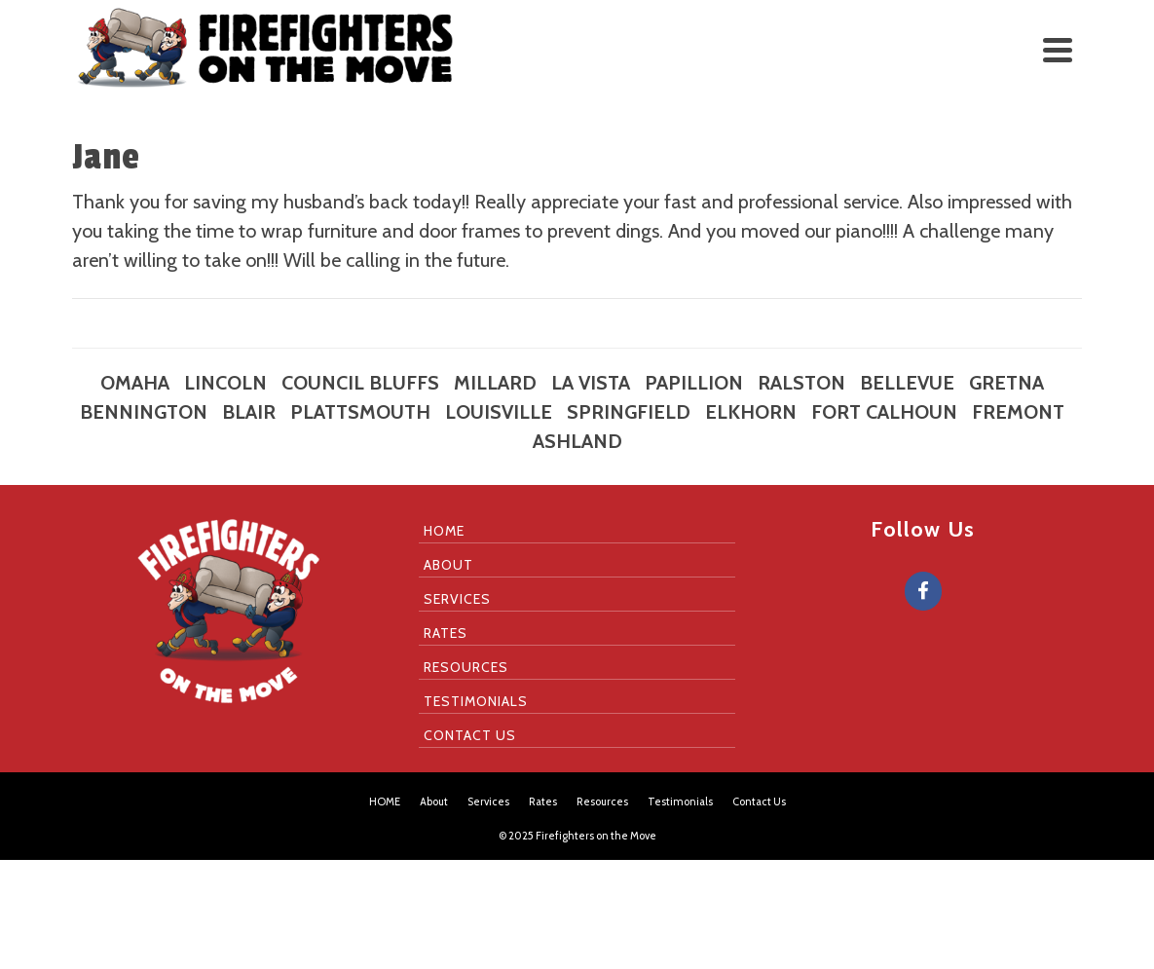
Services (457, 599)
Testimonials (476, 701)
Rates (445, 633)
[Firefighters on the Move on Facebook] (923, 591)
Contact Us (470, 735)
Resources (466, 667)
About (448, 565)
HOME (444, 531)
